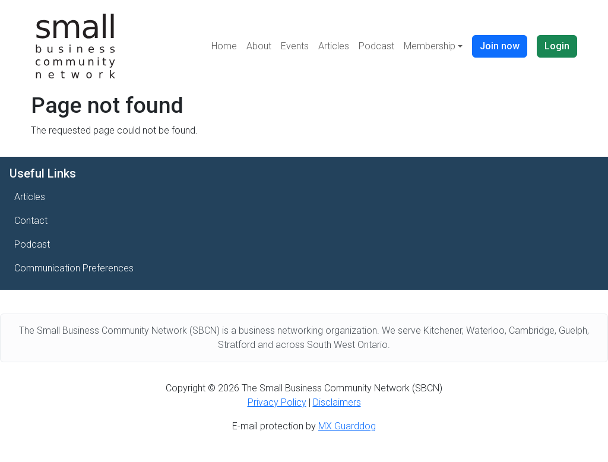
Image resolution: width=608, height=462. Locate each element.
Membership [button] (429, 46)
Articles (333, 46)
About (258, 46)
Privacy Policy (277, 402)
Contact (31, 220)
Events (295, 46)
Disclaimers (337, 402)
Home (224, 46)
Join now (500, 46)
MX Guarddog (347, 426)
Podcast (376, 46)
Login (556, 46)
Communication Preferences (74, 268)
